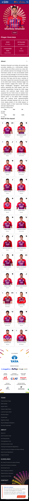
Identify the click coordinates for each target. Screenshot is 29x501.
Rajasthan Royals (5, 420)
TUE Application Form (6, 441)
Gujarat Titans (4, 406)
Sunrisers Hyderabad (6, 425)
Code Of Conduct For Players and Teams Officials (12, 449)
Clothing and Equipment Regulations (9, 446)
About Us (3, 433)
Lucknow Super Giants (6, 412)
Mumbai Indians (4, 414)
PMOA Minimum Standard (7, 473)
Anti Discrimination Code (7, 444)
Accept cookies (21, 496)
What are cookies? (8, 487)
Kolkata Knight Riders (6, 409)
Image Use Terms (5, 455)
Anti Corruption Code (6, 435)
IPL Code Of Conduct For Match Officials (10, 462)
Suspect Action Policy (6, 476)
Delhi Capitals (4, 403)
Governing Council (5, 468)
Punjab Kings (4, 417)
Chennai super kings (6, 401)
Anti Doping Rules (5, 438)
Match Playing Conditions (7, 470)
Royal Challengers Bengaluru (7, 422)
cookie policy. (22, 493)
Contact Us (3, 483)
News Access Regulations (7, 452)
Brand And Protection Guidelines (8, 465)
